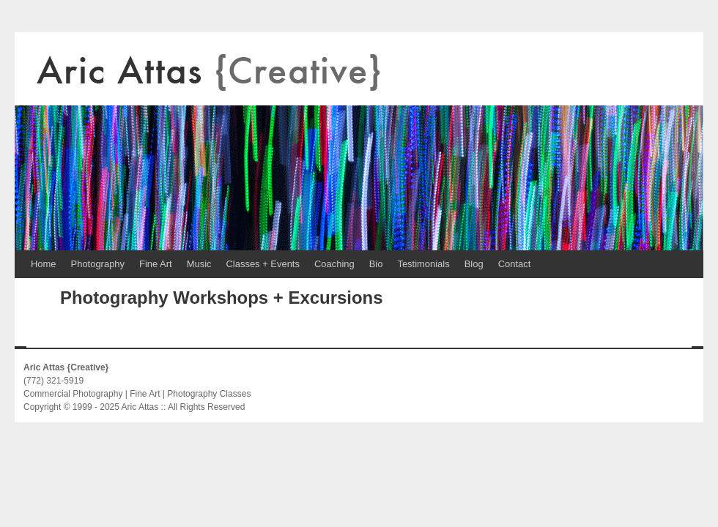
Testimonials (423, 263)
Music (199, 263)
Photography (98, 263)
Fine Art (155, 263)
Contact (514, 263)
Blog (474, 263)
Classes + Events (263, 263)
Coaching (334, 263)
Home (43, 263)
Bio (376, 263)
